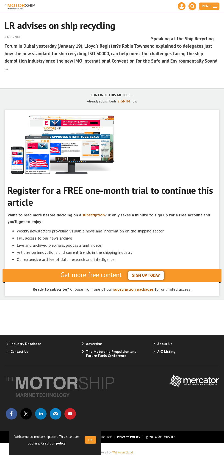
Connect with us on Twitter (26, 414)
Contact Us (19, 351)
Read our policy (53, 443)
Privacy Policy (128, 437)
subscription (93, 215)
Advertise (94, 343)
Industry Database (26, 343)
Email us (55, 414)
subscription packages (133, 289)
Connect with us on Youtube (70, 414)
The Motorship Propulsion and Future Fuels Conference (111, 353)
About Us (164, 343)
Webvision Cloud (122, 452)
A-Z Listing (166, 351)
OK (90, 440)
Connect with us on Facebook (11, 414)
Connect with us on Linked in (41, 414)
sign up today (146, 275)
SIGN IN (123, 101)
